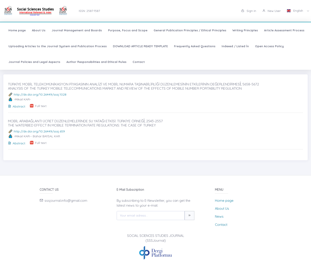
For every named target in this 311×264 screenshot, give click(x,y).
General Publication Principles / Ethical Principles (190, 30)
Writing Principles (245, 30)
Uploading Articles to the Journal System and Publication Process (57, 46)
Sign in (248, 11)
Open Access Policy (269, 46)
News (219, 216)
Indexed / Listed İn (235, 46)
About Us (38, 30)
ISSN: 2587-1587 (89, 11)
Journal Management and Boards (77, 30)
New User (271, 11)
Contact (139, 62)
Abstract (16, 106)
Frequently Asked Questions (194, 46)
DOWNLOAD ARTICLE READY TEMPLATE (140, 46)
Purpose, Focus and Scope (127, 30)
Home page (17, 30)
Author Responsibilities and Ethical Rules (96, 62)
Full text (40, 106)
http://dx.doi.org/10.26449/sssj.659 (39, 131)
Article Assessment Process (284, 30)
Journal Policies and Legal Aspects (34, 62)
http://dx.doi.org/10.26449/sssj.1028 (40, 94)
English (295, 10)
